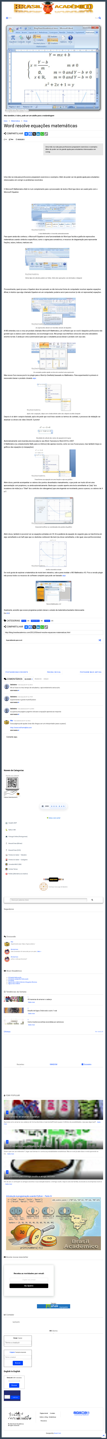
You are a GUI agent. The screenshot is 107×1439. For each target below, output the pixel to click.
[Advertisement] (22, 158)
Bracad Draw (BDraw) (13, 843)
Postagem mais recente (17, 672)
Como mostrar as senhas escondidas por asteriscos (46, 1022)
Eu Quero (28, 1286)
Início (5, 121)
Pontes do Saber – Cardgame (16, 859)
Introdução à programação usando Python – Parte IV (29, 1196)
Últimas (7, 1032)
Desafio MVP (11, 823)
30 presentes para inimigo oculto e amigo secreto (30, 1176)
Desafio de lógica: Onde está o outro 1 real (42, 1011)
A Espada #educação (14, 977)
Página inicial (54, 672)
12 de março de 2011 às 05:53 (25, 684)
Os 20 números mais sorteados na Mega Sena (28, 1146)
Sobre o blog (44, 1417)
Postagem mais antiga (90, 672)
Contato (52, 1413)
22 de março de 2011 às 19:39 (25, 696)
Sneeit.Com (57, 1433)
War (11, 720)
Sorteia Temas (11, 869)
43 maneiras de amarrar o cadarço (40, 999)
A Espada (11, 980)
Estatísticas (52, 1417)
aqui (34, 378)
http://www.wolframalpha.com (21, 727)
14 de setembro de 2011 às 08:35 (25, 708)
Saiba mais (31, 1002)
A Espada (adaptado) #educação (18, 979)
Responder (14, 690)
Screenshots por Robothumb (81, 1415)
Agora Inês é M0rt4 (14, 983)
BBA (8, 613)
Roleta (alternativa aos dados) (16, 874)
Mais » (39, 951)
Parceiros (44, 1421)
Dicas (25, 121)
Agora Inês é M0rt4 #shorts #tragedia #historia (22, 982)
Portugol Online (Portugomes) (16, 836)
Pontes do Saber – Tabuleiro (16, 855)
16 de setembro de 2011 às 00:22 (22, 720)
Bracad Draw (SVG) (13, 850)
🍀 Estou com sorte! (53, 818)
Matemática (15, 121)
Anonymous (14, 949)
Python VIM (10, 830)
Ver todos (99, 1031)
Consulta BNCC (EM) (13, 864)
